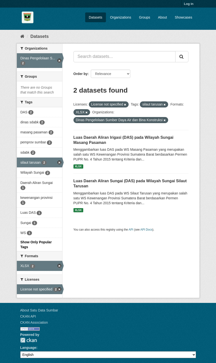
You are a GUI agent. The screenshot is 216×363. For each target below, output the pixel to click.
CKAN (28, 340)
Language (28, 348)
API (131, 229)
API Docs (146, 229)
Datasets (95, 17)
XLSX (78, 166)
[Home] (22, 36)
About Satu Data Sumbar (39, 310)
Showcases (183, 17)
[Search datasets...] (124, 56)
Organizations (120, 17)
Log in (189, 4)
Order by (80, 74)
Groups (144, 17)
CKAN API (28, 316)
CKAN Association (34, 322)
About (162, 17)
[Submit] (181, 56)
